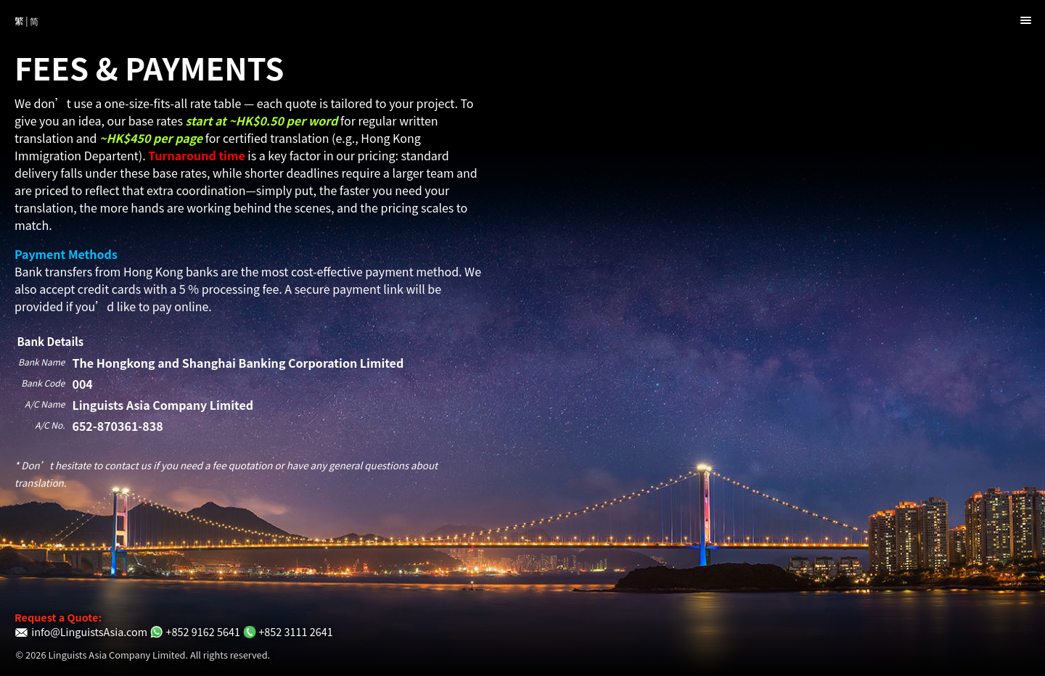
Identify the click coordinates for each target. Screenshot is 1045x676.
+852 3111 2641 (287, 631)
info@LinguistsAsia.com (81, 631)
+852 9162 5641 (194, 631)
